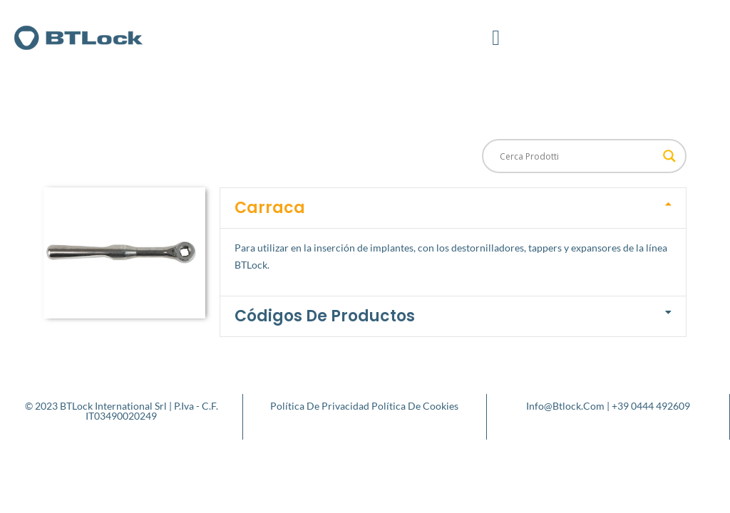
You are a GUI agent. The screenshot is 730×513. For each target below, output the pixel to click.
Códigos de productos (325, 316)
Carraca (270, 208)
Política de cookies (414, 406)
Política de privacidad (319, 406)
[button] (496, 37)
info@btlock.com (565, 406)
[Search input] (578, 156)
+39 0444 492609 (651, 406)
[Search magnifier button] (669, 156)
